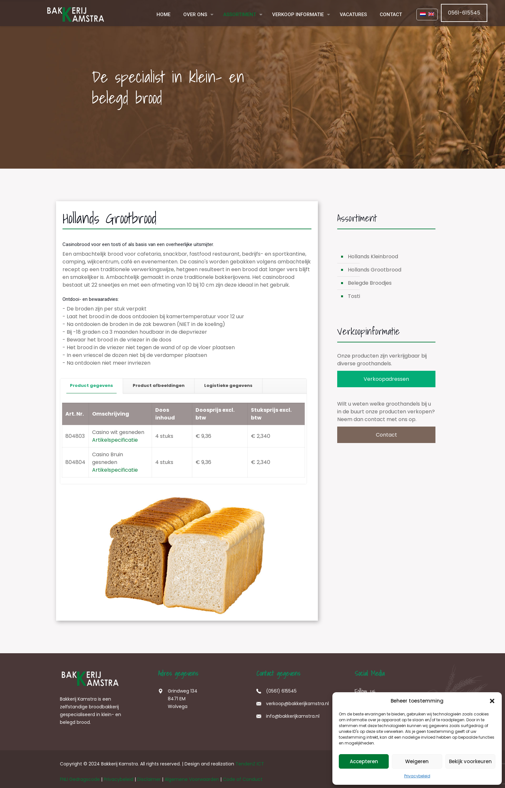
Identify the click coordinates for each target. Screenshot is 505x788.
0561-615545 (464, 12)
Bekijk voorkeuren (470, 761)
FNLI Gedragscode (80, 779)
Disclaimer (149, 779)
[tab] (91, 386)
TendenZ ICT (249, 764)
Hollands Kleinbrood (373, 256)
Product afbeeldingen (159, 385)
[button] (492, 701)
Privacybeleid (417, 776)
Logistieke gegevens (228, 385)
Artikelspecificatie (115, 440)
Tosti (354, 296)
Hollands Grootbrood (374, 269)
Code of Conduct (242, 779)
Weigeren (417, 761)
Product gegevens (91, 385)
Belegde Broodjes (370, 283)
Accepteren (364, 761)
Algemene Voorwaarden (192, 779)
